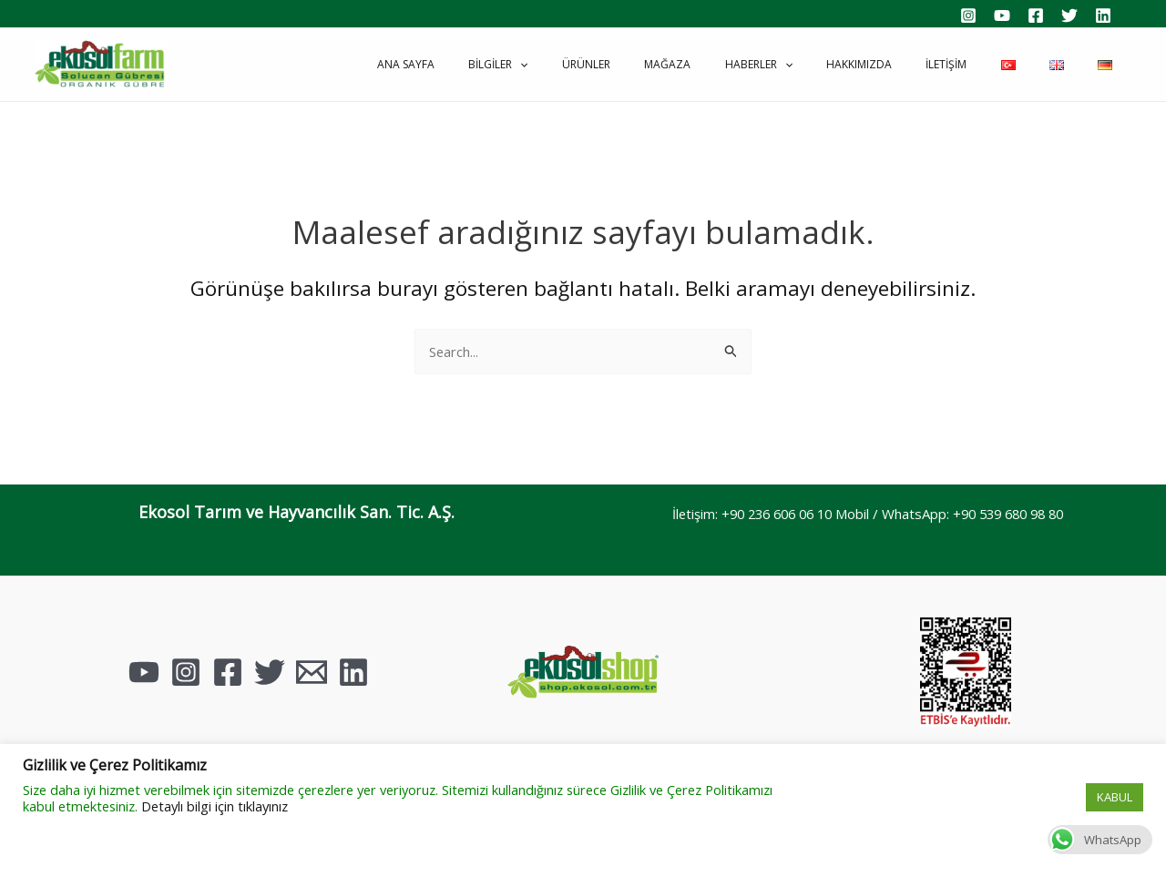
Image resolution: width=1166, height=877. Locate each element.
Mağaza (746, 64)
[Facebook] (1036, 15)
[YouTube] (1002, 15)
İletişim (988, 64)
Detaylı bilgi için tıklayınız (214, 806)
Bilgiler (601, 64)
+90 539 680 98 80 (1014, 514)
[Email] (311, 672)
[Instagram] (968, 15)
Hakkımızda (913, 64)
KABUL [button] (1114, 797)
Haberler (825, 64)
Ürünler (677, 64)
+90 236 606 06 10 (772, 514)
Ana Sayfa (521, 64)
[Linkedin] (1103, 15)
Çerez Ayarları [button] (1035, 797)
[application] (623, 64)
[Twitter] (1069, 15)
